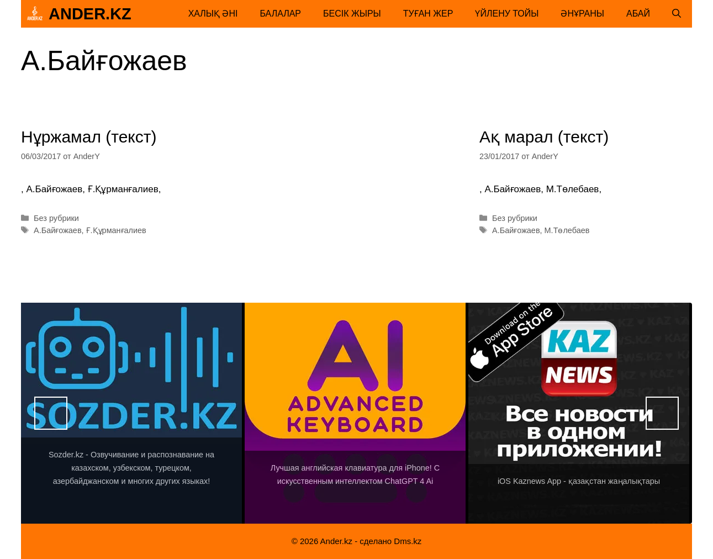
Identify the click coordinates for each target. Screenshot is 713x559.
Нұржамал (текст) (89, 137)
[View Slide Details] (131, 413)
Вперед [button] (662, 413)
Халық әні (213, 13)
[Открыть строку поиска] (676, 14)
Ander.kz (90, 14)
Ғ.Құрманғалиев (116, 230)
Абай (638, 13)
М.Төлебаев (567, 230)
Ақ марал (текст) (544, 137)
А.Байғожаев (57, 230)
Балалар (280, 13)
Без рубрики (56, 218)
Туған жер (428, 13)
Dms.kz (407, 541)
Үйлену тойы (506, 13)
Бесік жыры (352, 13)
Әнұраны (582, 13)
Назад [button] (50, 413)
